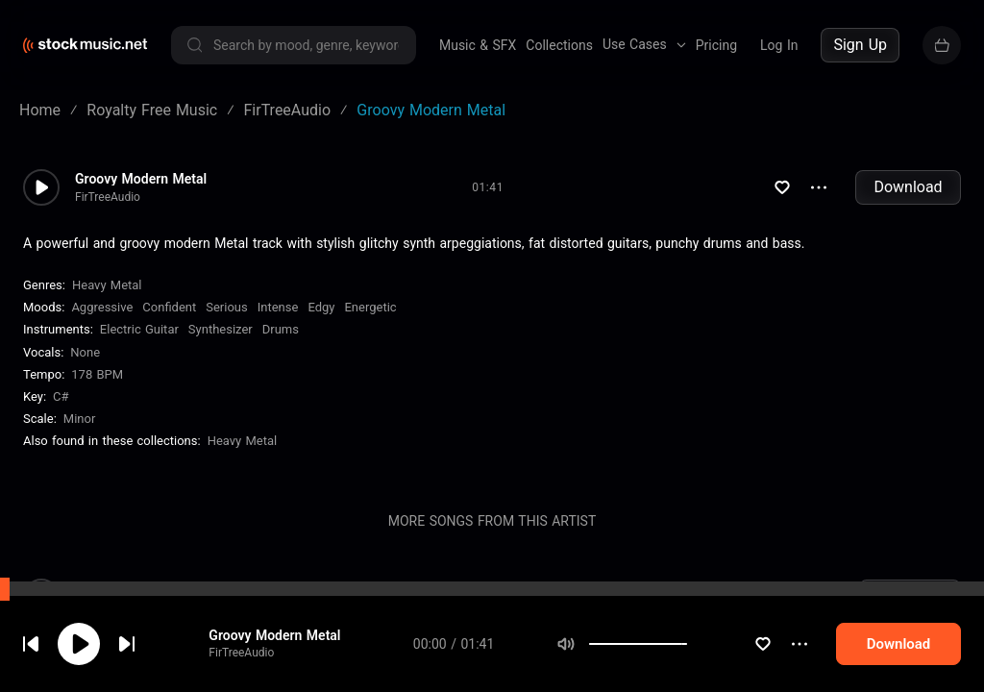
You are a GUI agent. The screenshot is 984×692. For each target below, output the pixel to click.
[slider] (710, 644)
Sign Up (860, 45)
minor (79, 418)
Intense (278, 307)
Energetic (370, 307)
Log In (779, 45)
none (85, 352)
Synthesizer (220, 329)
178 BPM (97, 374)
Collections (559, 45)
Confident (169, 307)
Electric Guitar (139, 329)
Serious (226, 307)
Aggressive (102, 307)
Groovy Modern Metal (288, 635)
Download (907, 187)
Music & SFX (477, 45)
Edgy (321, 307)
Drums (280, 329)
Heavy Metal (107, 285)
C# (60, 396)
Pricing (716, 45)
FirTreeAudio (254, 652)
